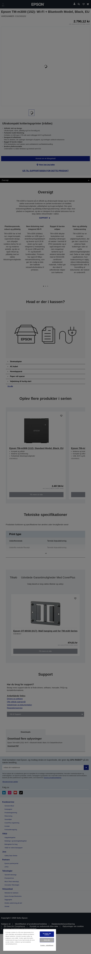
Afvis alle (47, 940)
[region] (29, 940)
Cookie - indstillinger (46, 945)
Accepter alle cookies (47, 934)
